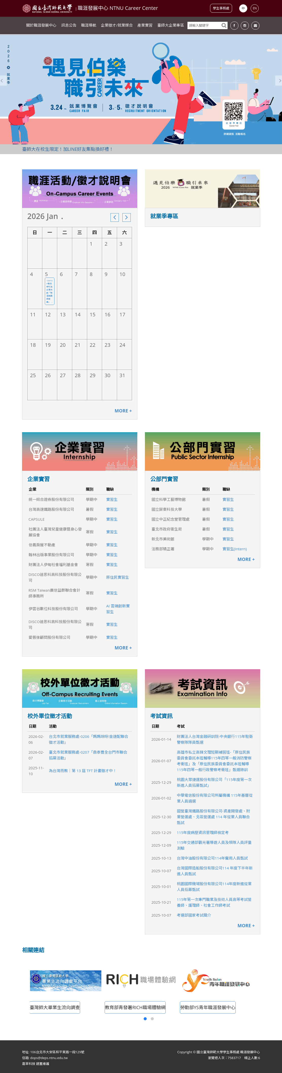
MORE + (123, 411)
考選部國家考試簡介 (194, 915)
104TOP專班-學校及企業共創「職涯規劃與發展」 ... (49, 291)
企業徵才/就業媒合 (117, 25)
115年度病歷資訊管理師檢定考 (203, 832)
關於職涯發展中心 (41, 25)
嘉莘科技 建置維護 (35, 1063)
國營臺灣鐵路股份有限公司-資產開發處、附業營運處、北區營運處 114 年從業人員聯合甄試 (213, 816)
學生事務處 (221, 8)
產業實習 (145, 25)
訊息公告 (69, 25)
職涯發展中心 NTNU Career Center (118, 8)
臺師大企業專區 (170, 25)
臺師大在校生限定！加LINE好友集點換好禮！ (68, 149)
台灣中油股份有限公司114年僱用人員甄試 (212, 858)
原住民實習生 (117, 577)
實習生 (112, 499)
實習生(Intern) (234, 548)
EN (255, 8)
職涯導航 (88, 25)
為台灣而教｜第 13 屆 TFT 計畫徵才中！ (83, 770)
